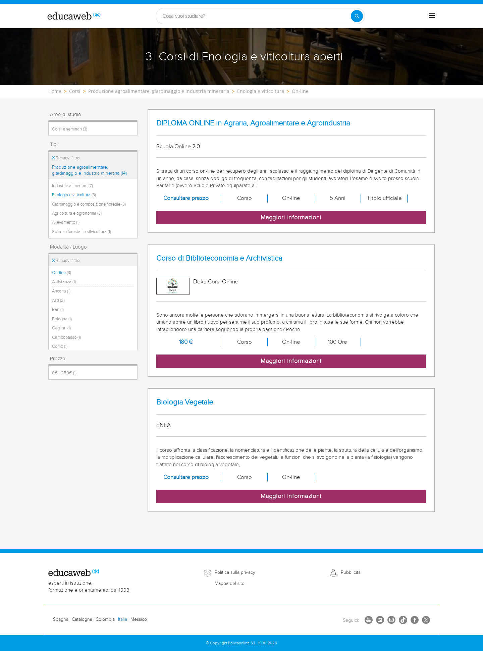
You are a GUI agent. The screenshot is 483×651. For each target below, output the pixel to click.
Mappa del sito (230, 583)
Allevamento (65, 222)
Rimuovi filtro (65, 158)
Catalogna (82, 619)
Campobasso (66, 337)
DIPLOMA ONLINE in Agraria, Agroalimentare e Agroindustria (253, 123)
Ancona (61, 291)
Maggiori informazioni (291, 217)
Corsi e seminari (69, 129)
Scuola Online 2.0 (178, 146)
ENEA (163, 425)
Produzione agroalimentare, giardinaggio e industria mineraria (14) (89, 170)
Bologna (62, 319)
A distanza (64, 281)
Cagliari (61, 328)
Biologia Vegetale (184, 402)
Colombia (105, 619)
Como (59, 346)
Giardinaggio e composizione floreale (89, 204)
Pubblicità (351, 572)
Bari (58, 309)
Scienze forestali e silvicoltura (81, 231)
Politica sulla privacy (235, 572)
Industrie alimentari (72, 185)
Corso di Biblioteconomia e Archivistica (219, 258)
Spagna (60, 619)
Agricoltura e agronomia (77, 213)
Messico (138, 619)
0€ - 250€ (64, 373)
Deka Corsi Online (215, 281)
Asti (58, 300)
